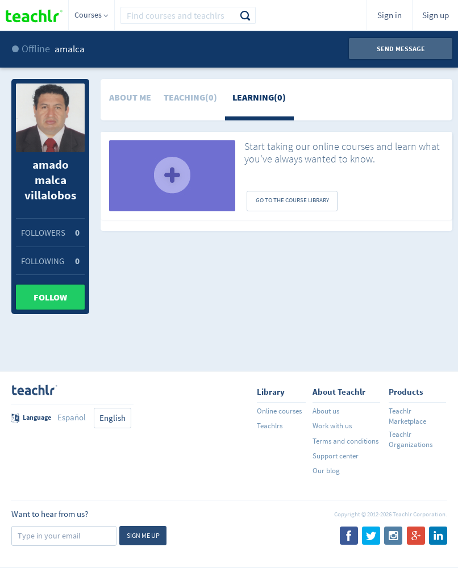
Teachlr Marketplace (407, 416)
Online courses (279, 411)
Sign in (389, 15)
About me (130, 97)
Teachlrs (269, 426)
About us (326, 411)
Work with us (332, 426)
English (112, 417)
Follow (50, 297)
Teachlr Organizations (410, 439)
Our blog (326, 470)
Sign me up (143, 535)
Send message (401, 48)
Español (71, 417)
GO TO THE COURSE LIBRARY (292, 200)
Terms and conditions (345, 441)
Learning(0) (259, 97)
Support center (336, 456)
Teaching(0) (190, 97)
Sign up (435, 15)
